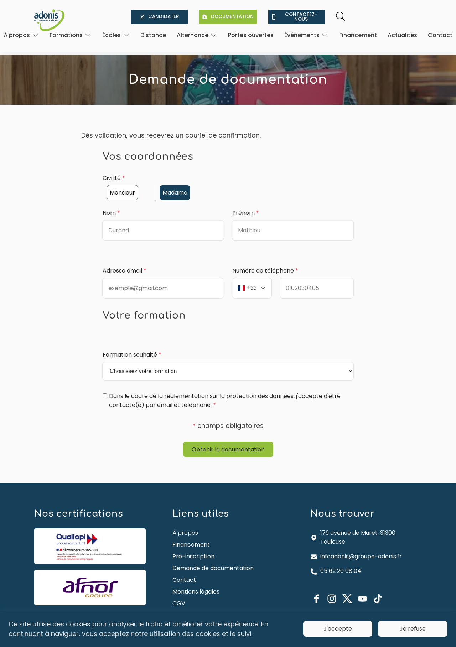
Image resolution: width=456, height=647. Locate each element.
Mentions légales (195, 579)
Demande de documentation (213, 556)
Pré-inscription (193, 544)
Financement (358, 35)
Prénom (245, 201)
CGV (178, 591)
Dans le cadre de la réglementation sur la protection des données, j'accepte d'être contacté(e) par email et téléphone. (225, 388)
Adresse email (124, 259)
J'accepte (337, 629)
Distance (153, 35)
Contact (440, 35)
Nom (111, 201)
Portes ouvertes (251, 35)
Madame (174, 181)
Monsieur (122, 181)
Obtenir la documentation (228, 437)
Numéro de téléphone (265, 259)
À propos (185, 521)
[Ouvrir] (21, 35)
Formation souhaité (132, 343)
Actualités (402, 35)
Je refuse (413, 629)
